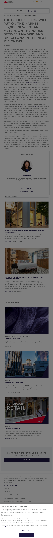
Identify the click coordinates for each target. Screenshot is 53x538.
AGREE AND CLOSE (26, 535)
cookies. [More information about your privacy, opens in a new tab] (5, 526)
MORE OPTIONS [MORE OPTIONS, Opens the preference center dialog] (26, 530)
